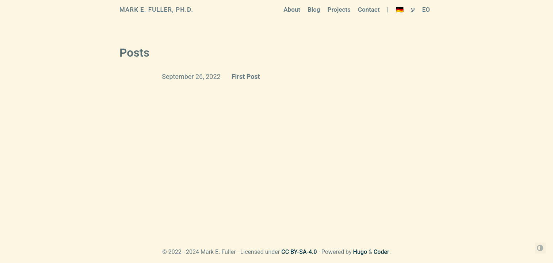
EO (426, 9)
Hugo (360, 251)
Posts (134, 53)
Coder (381, 251)
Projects (339, 9)
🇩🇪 (400, 9)
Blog (314, 9)
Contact (369, 9)
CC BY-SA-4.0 (299, 251)
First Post (246, 76)
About (291, 9)
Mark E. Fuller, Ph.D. (156, 9)
